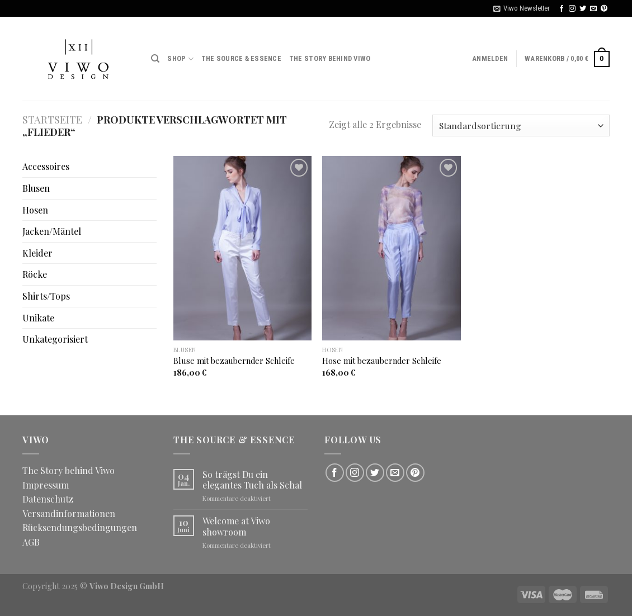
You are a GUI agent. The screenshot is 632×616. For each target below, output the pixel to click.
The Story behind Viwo (329, 58)
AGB (31, 542)
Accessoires (45, 166)
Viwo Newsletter (521, 8)
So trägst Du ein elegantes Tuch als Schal (252, 479)
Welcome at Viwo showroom (236, 526)
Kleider (37, 253)
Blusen (36, 188)
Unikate (38, 318)
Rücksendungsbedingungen (79, 527)
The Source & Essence (241, 58)
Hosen (35, 210)
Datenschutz (47, 499)
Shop (180, 59)
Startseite (52, 119)
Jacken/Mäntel (51, 231)
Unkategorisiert (55, 339)
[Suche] (155, 58)
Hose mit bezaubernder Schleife (381, 361)
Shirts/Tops (46, 296)
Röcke (34, 274)
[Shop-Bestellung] (521, 125)
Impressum (45, 485)
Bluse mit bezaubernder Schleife (234, 361)
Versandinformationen (68, 513)
